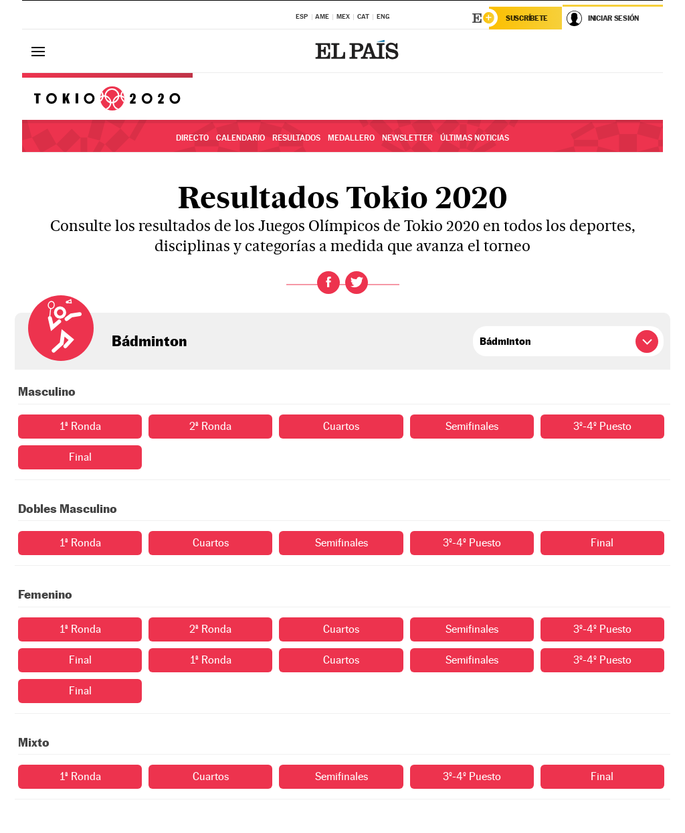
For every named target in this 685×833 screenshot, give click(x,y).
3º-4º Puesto (602, 426)
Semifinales (472, 426)
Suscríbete (527, 18)
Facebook (328, 282)
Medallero (351, 138)
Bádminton (149, 341)
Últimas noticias (474, 138)
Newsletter (407, 138)
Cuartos (341, 426)
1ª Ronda (80, 426)
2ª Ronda (210, 426)
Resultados (296, 138)
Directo (192, 138)
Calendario (240, 138)
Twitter (356, 282)
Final (80, 457)
